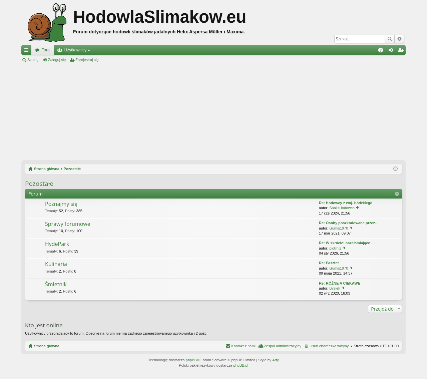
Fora (45, 50)
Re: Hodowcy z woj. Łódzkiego (345, 203)
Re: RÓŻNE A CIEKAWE (339, 283)
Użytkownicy (75, 50)
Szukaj (390, 39)
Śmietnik (56, 284)
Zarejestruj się (86, 60)
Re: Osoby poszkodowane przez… (349, 223)
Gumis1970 (338, 228)
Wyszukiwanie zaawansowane (399, 39)
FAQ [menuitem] (383, 51)
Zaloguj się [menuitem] (392, 51)
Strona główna (46, 346)
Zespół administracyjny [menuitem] (282, 346)
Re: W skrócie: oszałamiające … (347, 243)
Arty (275, 360)
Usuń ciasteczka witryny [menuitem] (329, 346)
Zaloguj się (57, 60)
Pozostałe (39, 183)
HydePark (57, 244)
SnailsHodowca (342, 208)
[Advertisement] (213, 111)
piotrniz (335, 248)
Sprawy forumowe (67, 224)
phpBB (191, 360)
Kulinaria (56, 264)
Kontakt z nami (243, 346)
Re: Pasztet (329, 263)
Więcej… (27, 51)
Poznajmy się (61, 204)
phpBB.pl (240, 365)
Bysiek (334, 288)
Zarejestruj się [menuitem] (402, 51)
